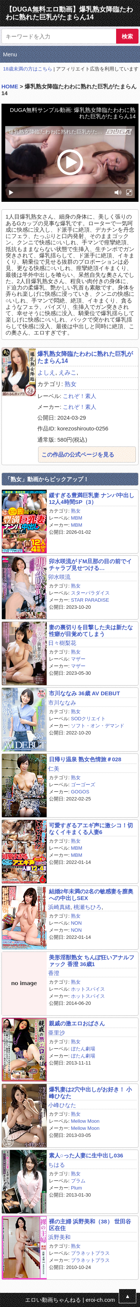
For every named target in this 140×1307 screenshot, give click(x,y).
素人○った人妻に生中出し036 (86, 1155)
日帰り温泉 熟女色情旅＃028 (85, 759)
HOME (9, 86)
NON (76, 923)
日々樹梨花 (62, 643)
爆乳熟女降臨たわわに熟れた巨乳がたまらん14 (85, 357)
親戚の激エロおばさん (77, 1023)
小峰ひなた (62, 1105)
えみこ (68, 372)
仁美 (53, 768)
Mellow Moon (85, 1121)
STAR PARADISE (90, 600)
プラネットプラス (90, 1253)
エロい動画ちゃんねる (53, 1300)
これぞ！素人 (79, 396)
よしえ (46, 372)
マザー (78, 659)
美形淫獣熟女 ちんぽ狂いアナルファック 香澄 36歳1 (91, 960)
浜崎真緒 (59, 907)
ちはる (56, 1165)
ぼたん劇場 (83, 1048)
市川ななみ (62, 702)
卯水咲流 (59, 577)
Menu (10, 54)
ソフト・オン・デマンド (97, 725)
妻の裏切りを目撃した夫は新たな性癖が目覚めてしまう (91, 630)
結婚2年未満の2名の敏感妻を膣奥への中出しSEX (91, 894)
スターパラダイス (90, 593)
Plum (76, 1188)
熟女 (71, 384)
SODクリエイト (88, 718)
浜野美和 (59, 1237)
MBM (76, 518)
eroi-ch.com (100, 1300)
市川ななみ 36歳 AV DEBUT (84, 693)
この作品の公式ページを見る (77, 454)
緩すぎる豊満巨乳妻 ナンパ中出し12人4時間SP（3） (91, 498)
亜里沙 (56, 1032)
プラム (78, 1181)
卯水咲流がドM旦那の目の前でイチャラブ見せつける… (90, 564)
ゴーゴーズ (83, 784)
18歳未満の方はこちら (27, 69)
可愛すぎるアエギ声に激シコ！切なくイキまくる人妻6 (91, 828)
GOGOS (80, 791)
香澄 (53, 973)
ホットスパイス (88, 989)
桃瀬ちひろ (88, 907)
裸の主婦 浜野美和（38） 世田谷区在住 (90, 1224)
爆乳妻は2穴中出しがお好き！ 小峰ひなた (90, 1092)
